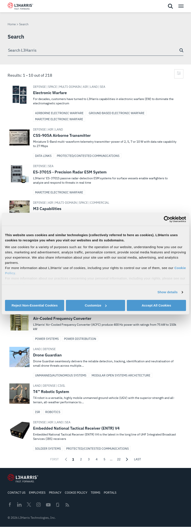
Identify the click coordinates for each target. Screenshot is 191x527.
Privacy (55, 493)
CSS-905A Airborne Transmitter (95, 139)
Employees (37, 493)
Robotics (52, 412)
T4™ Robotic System (95, 395)
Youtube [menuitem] (48, 505)
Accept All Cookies (156, 305)
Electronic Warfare (95, 97)
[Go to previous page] (65, 459)
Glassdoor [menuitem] (58, 505)
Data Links (43, 156)
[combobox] (95, 50)
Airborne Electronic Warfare (59, 113)
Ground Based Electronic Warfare (116, 113)
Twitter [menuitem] (29, 504)
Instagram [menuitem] (38, 504)
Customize (96, 305)
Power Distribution (80, 339)
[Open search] (170, 6)
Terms (95, 493)
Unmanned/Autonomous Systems (60, 375)
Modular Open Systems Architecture (121, 375)
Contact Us (16, 493)
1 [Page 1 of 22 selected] (73, 459)
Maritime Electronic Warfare (59, 119)
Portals (110, 493)
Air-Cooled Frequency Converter (95, 322)
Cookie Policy (76, 493)
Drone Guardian (95, 359)
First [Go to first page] (54, 459)
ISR (37, 412)
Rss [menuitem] (67, 505)
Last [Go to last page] (137, 459)
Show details (167, 292)
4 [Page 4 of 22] (96, 459)
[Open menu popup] (180, 6)
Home (12, 24)
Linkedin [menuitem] (19, 504)
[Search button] (181, 50)
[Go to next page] (127, 459)
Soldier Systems (48, 449)
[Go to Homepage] (23, 478)
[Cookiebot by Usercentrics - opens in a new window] (167, 219)
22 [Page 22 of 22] (119, 459)
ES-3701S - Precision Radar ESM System (95, 176)
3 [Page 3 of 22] (89, 459)
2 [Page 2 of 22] (81, 459)
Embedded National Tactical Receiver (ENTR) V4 (95, 432)
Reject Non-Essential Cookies (35, 305)
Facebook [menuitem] (10, 504)
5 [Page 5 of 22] (104, 459)
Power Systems (47, 339)
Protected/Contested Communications (88, 156)
